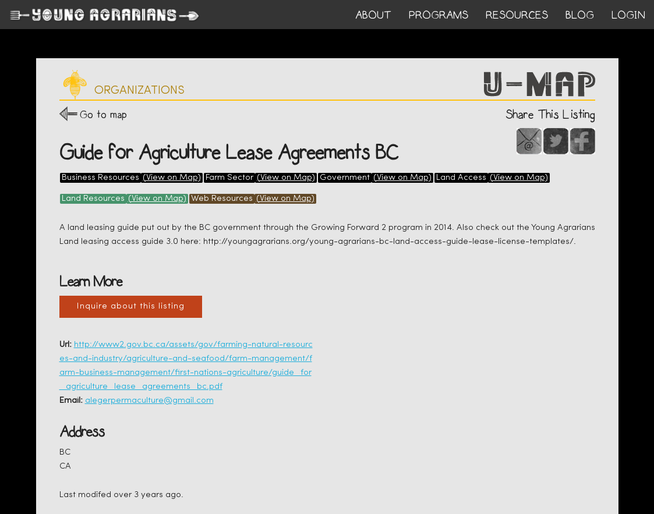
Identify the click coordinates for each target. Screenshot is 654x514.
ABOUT (373, 15)
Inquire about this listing (131, 306)
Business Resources (100, 177)
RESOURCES (517, 15)
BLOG (579, 15)
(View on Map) (172, 177)
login (628, 15)
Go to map (103, 114)
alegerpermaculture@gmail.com (149, 400)
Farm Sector (229, 177)
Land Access (461, 177)
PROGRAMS (438, 15)
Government (345, 177)
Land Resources (93, 198)
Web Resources (222, 198)
